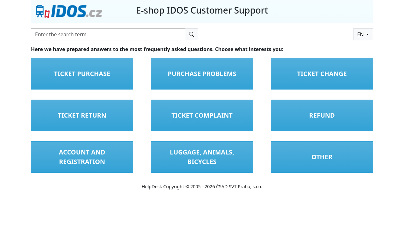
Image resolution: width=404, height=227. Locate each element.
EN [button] (361, 34)
